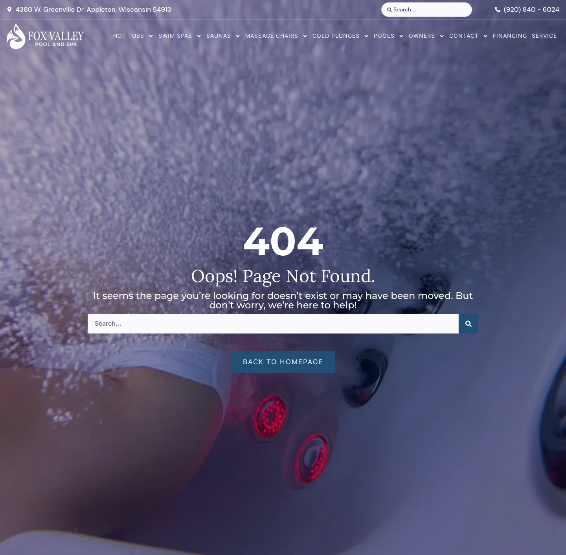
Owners (427, 36)
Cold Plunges (340, 36)
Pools (389, 36)
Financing (510, 35)
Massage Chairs (276, 36)
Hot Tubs (133, 36)
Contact (468, 36)
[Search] (468, 324)
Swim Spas (180, 36)
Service (544, 35)
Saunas (223, 36)
